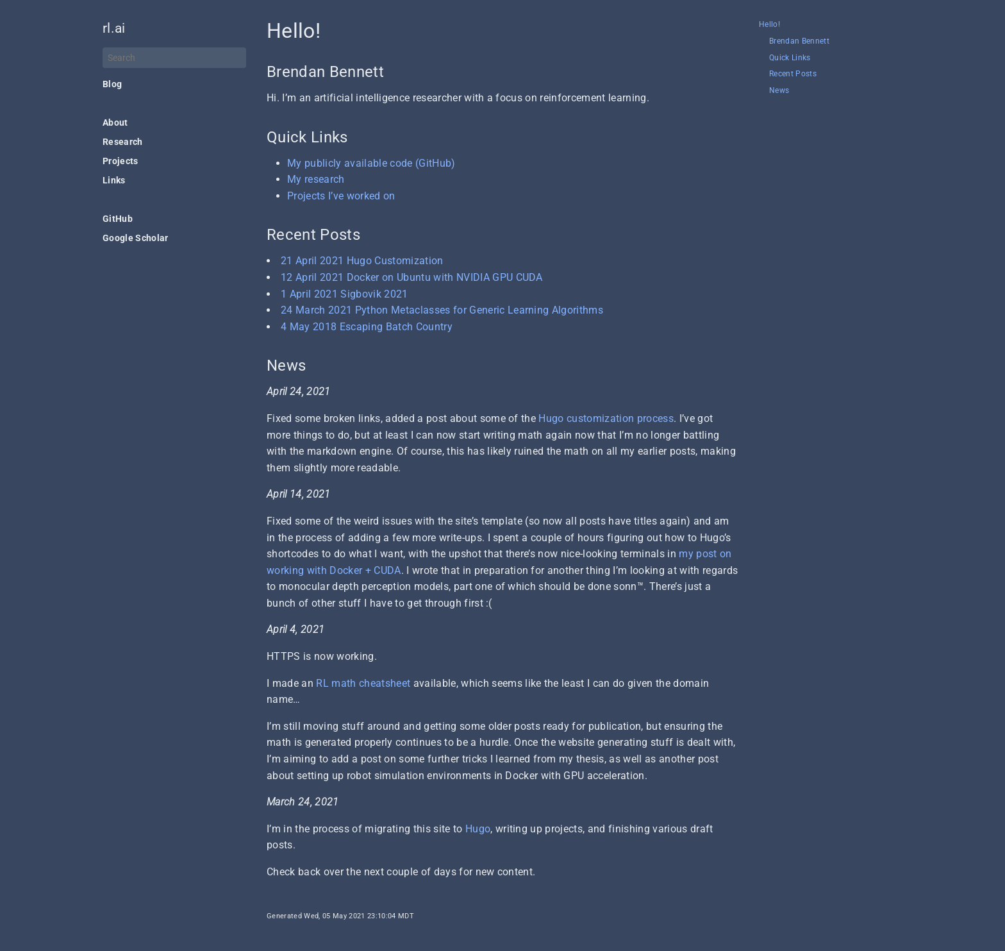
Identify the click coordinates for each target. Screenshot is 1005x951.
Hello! (769, 25)
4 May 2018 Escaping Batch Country (367, 327)
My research (316, 179)
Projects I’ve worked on (341, 196)
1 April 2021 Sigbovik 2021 (344, 294)
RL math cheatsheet (363, 683)
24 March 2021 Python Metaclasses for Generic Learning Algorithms (442, 310)
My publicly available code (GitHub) (371, 163)
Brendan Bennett (799, 41)
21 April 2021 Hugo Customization (362, 261)
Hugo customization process (606, 418)
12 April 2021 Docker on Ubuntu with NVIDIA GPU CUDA (412, 277)
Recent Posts (793, 74)
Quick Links (790, 58)
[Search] (174, 57)
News (779, 91)
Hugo (477, 829)
